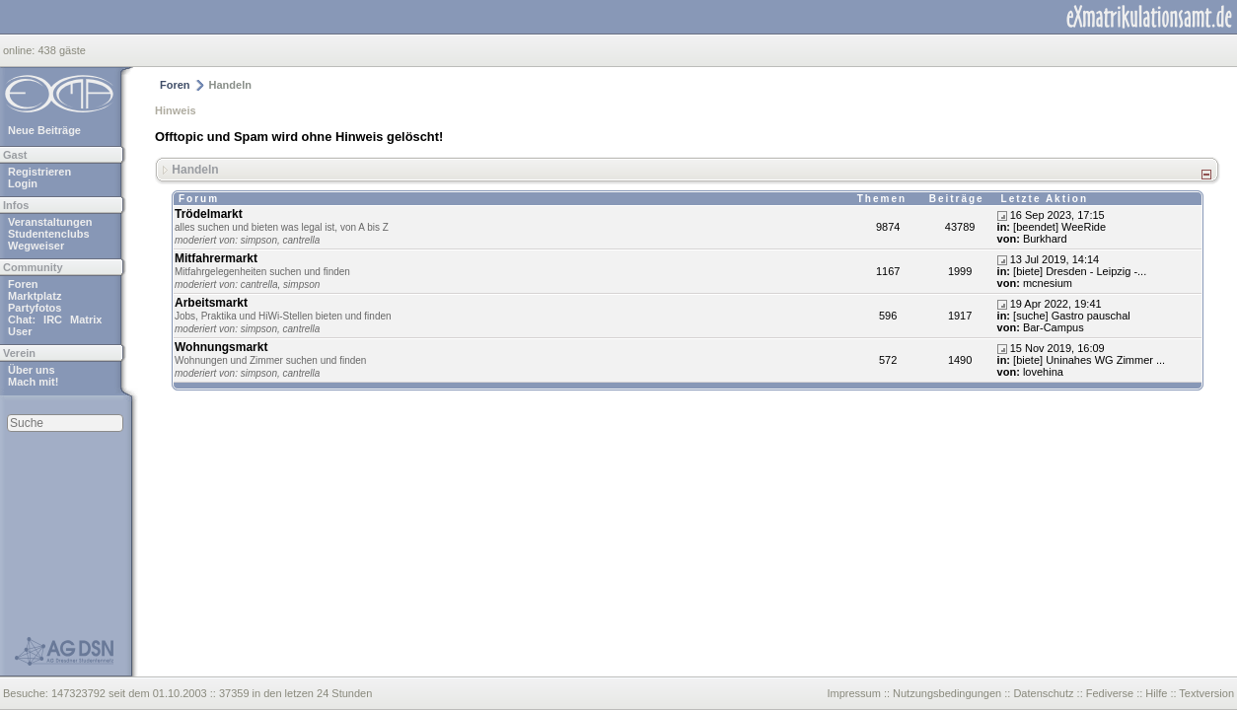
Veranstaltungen (50, 222)
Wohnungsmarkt (221, 347)
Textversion (1206, 693)
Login (22, 183)
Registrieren (39, 172)
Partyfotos (34, 308)
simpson (259, 240)
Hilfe (1156, 693)
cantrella (302, 240)
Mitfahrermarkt (216, 258)
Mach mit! (33, 382)
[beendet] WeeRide (1059, 227)
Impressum (853, 693)
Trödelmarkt (209, 214)
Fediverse (1109, 693)
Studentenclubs (49, 234)
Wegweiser (36, 245)
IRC (52, 319)
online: (20, 50)
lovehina (1043, 372)
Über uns (31, 370)
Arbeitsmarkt (211, 303)
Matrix (86, 319)
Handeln (195, 169)
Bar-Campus (1053, 327)
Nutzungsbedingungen (947, 693)
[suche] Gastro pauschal (1071, 315)
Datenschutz (1043, 693)
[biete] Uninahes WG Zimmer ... (1089, 360)
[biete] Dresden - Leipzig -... (1079, 271)
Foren (23, 284)
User (20, 331)
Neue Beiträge (44, 130)
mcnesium (1047, 283)
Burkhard (1045, 239)
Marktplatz (34, 296)
